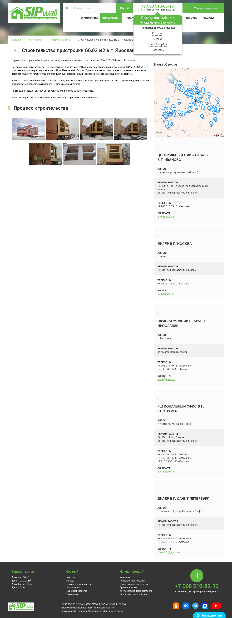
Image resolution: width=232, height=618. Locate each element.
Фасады (208, 17)
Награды (70, 580)
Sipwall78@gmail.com (169, 552)
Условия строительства (204, 8)
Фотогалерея (111, 17)
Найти (124, 7)
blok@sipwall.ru (166, 293)
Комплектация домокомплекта (136, 590)
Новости (70, 577)
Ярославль (158, 49)
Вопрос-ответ (189, 17)
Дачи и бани (18, 587)
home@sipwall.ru (166, 379)
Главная (16, 39)
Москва (157, 38)
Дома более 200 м (22, 583)
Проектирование (128, 587)
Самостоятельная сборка (133, 594)
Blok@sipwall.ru (166, 216)
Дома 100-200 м (21, 580)
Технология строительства (134, 583)
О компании (72, 594)
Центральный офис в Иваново (158, 27)
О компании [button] (89, 17)
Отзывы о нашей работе (79, 583)
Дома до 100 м (20, 577)
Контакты (125, 577)
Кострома (157, 33)
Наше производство (76, 590)
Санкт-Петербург (157, 44)
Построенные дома (60, 39)
